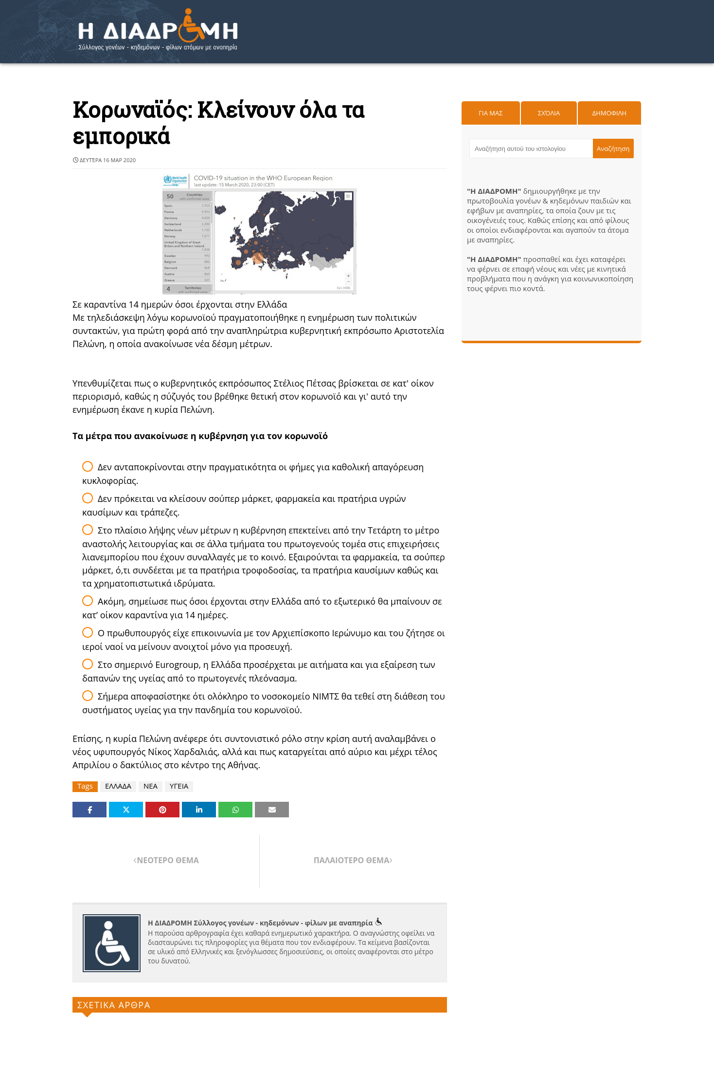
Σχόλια (549, 113)
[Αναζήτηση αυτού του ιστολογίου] (531, 148)
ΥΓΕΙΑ (179, 786)
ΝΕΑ (150, 786)
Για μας (490, 113)
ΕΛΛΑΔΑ (118, 786)
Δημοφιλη (609, 113)
